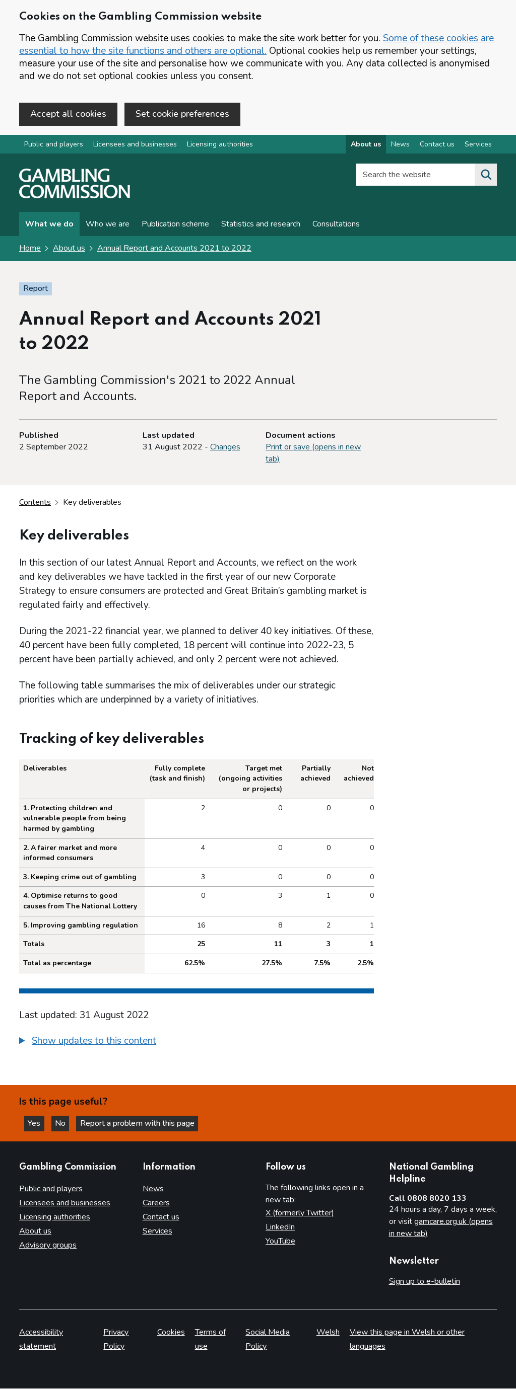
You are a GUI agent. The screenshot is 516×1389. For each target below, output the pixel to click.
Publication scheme (175, 224)
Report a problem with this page (141, 1122)
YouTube (280, 1241)
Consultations (336, 224)
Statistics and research (260, 224)
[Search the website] (486, 176)
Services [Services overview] (478, 145)
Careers (156, 1202)
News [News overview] (400, 145)
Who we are (108, 224)
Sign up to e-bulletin (424, 1281)
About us (69, 249)
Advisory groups (48, 1245)
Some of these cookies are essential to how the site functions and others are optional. (256, 44)
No (65, 1122)
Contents (35, 503)
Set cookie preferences (182, 114)
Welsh (328, 1332)
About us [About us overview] (366, 145)
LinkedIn (280, 1226)
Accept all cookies (68, 114)
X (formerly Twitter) (300, 1212)
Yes (37, 1122)
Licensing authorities (220, 145)
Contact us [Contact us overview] (437, 145)
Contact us (161, 1216)
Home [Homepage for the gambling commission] (30, 249)
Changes (225, 447)
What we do (49, 224)
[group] (196, 1042)
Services (157, 1231)
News (153, 1188)
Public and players (53, 145)
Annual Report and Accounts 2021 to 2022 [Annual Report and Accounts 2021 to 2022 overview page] (174, 249)
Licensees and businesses (135, 145)
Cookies (171, 1332)
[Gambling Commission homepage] (74, 196)
